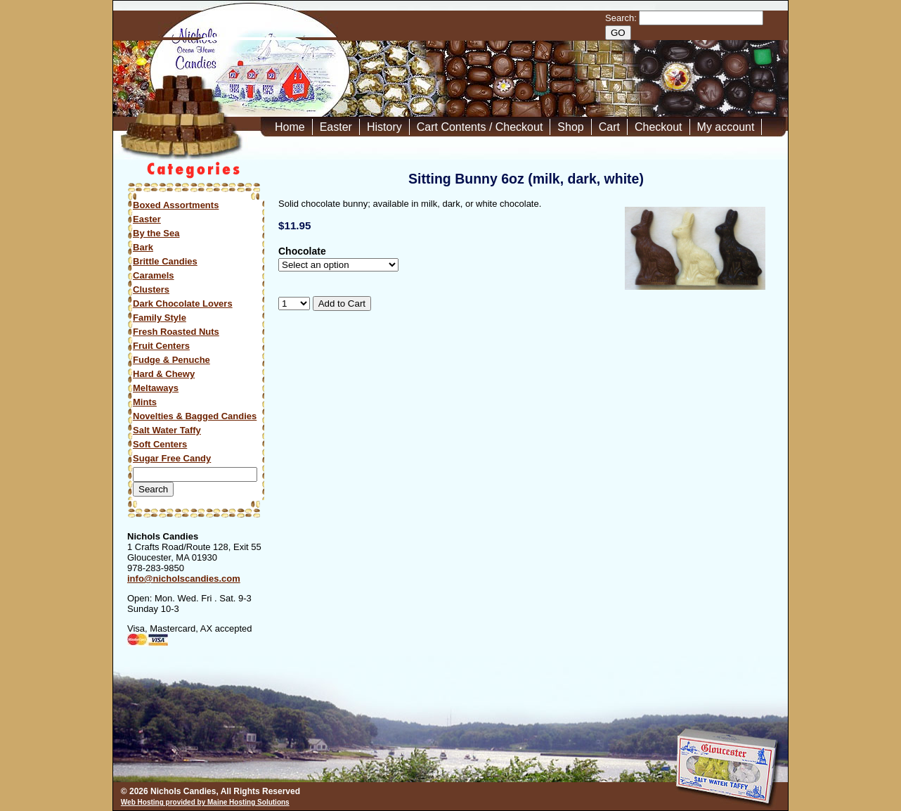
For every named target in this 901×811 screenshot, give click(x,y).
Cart (609, 127)
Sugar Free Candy (172, 458)
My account (726, 127)
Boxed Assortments (176, 205)
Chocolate (302, 251)
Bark (143, 247)
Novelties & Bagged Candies (195, 416)
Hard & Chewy (164, 374)
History (384, 127)
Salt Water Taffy (167, 430)
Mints (145, 402)
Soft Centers (160, 444)
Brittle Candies (165, 261)
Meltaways (156, 388)
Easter (336, 127)
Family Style (159, 317)
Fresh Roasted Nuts (176, 331)
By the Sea (156, 233)
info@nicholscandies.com (183, 578)
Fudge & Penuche (171, 360)
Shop (570, 127)
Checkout (658, 127)
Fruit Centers (161, 345)
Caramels (153, 275)
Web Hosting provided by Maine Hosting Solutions (205, 802)
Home (290, 127)
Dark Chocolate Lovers (183, 303)
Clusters (151, 289)
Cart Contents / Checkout (480, 127)
